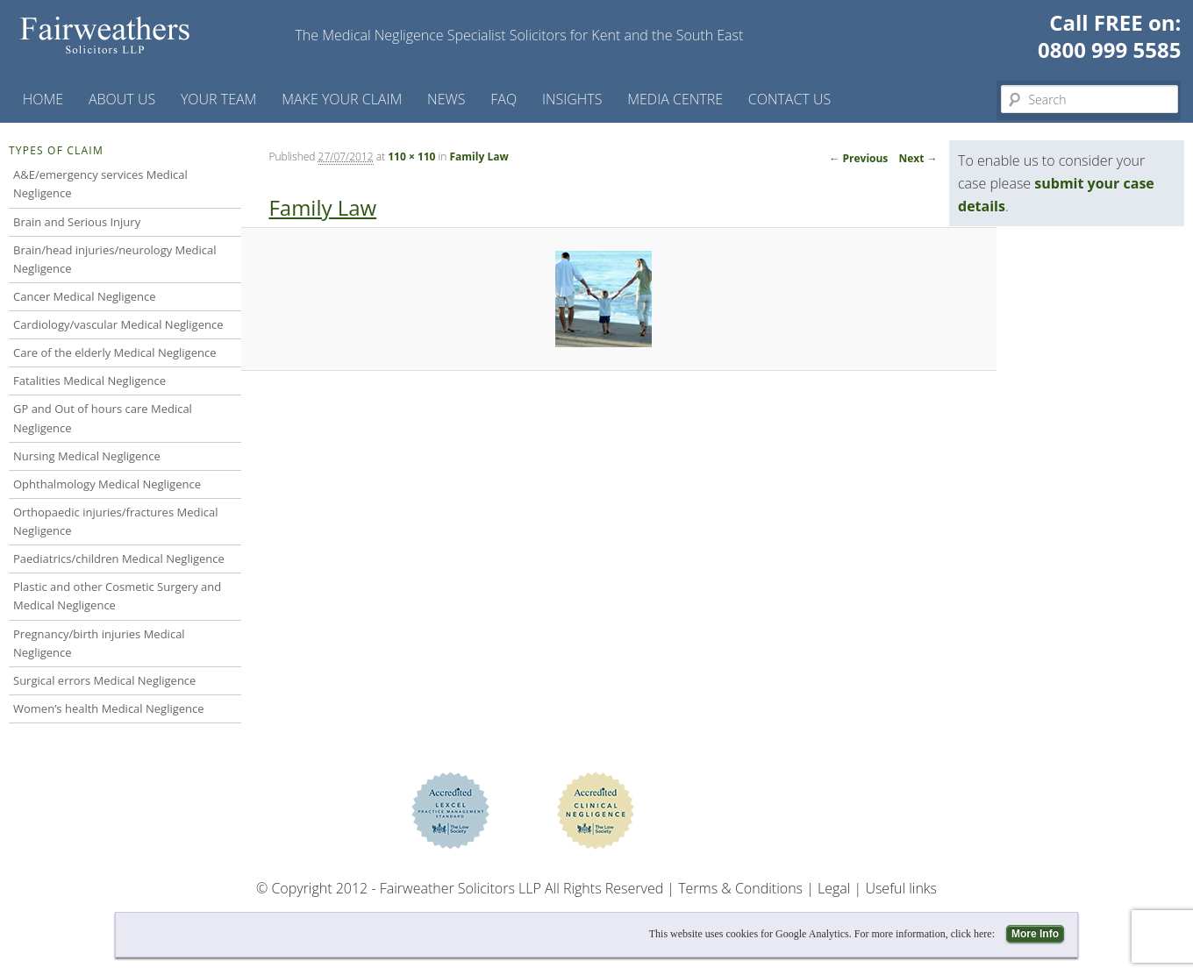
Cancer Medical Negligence (84, 296)
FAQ (503, 99)
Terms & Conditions (740, 888)
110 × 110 (411, 156)
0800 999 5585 (1109, 49)
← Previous (858, 158)
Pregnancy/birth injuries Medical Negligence (99, 643)
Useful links (901, 888)
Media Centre (675, 99)
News (446, 99)
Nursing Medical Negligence (87, 456)
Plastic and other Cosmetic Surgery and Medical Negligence (117, 596)
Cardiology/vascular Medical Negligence (118, 324)
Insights (572, 99)
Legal (834, 888)
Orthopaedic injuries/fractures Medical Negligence (115, 521)
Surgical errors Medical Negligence (104, 680)
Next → (917, 158)
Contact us (789, 99)
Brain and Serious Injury (76, 222)
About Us (122, 99)
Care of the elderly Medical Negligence (114, 352)
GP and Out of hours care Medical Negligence (102, 418)
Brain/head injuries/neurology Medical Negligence (115, 259)
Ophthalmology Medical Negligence (107, 484)
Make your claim (342, 99)
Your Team (219, 99)
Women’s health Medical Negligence (108, 708)
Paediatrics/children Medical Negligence (119, 558)
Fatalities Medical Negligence (89, 380)
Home (43, 99)
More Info (1035, 934)
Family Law (479, 156)
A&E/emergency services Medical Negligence (100, 184)
